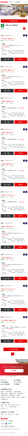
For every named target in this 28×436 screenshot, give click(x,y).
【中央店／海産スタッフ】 (8, 132)
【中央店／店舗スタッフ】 (8, 101)
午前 (6, 414)
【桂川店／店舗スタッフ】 (8, 226)
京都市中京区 (4, 395)
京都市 (2, 391)
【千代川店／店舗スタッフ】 (8, 70)
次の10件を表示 (14, 349)
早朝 (2, 414)
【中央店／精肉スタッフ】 (8, 164)
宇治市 (8, 397)
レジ (7, 406)
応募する (21, 59)
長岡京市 (3, 397)
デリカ (2, 406)
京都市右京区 (12, 393)
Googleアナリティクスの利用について (8, 432)
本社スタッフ (4, 408)
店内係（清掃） (13, 406)
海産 (6, 405)
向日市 (18, 395)
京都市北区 (12, 395)
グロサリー (19, 405)
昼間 (9, 414)
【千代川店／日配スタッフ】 (8, 38)
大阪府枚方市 (4, 399)
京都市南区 (20, 393)
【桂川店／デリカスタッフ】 (8, 289)
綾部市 (23, 397)
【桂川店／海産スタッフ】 (8, 257)
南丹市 (18, 397)
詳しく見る (7, 59)
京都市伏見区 (17, 391)
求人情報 (14, 370)
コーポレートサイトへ (9, 426)
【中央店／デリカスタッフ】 (8, 195)
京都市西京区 (9, 391)
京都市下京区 (4, 393)
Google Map (6, 46)
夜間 (17, 414)
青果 (2, 405)
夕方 (13, 414)
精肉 (9, 405)
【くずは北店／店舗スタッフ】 (9, 320)
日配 (13, 405)
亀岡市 (13, 397)
